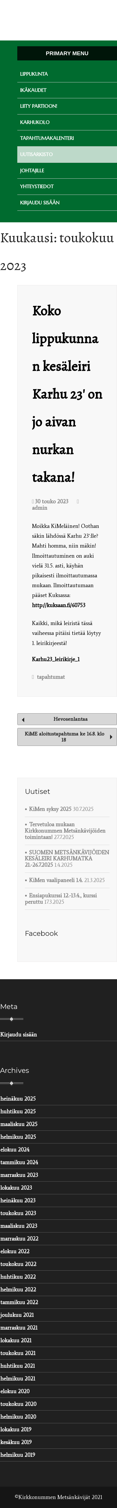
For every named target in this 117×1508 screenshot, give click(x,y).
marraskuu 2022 (19, 1238)
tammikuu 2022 (19, 1302)
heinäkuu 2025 (18, 1098)
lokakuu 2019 (15, 1429)
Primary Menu (67, 53)
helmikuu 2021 (17, 1378)
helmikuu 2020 (18, 1416)
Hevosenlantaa (55, 719)
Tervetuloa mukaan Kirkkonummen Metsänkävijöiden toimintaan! (65, 830)
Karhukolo (35, 122)
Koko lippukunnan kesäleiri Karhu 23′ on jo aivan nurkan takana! (67, 394)
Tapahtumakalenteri (47, 138)
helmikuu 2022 (18, 1289)
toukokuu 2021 (17, 1353)
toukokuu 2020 (18, 1404)
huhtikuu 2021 (17, 1366)
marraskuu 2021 (18, 1327)
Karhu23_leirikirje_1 (56, 659)
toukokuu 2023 (18, 1213)
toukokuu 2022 (18, 1264)
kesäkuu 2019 (16, 1442)
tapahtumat (51, 677)
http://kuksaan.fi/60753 (58, 605)
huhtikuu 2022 (18, 1277)
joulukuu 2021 (17, 1315)
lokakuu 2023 (16, 1187)
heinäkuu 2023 (17, 1200)
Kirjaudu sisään (39, 202)
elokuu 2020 (14, 1391)
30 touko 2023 (50, 501)
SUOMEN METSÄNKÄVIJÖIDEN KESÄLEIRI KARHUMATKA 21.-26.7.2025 (67, 858)
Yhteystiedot (37, 186)
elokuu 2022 (14, 1251)
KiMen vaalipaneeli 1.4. (56, 880)
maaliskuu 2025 (18, 1124)
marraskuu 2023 (19, 1175)
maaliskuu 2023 (18, 1226)
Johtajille (32, 170)
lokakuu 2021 (15, 1340)
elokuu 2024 (14, 1149)
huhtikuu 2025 (18, 1111)
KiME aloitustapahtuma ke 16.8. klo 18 (69, 737)
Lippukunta (34, 74)
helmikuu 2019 (17, 1455)
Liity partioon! (38, 106)
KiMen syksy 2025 (50, 809)
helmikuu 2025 (18, 1137)
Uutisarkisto (36, 154)
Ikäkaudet (33, 90)
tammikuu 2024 (19, 1162)
